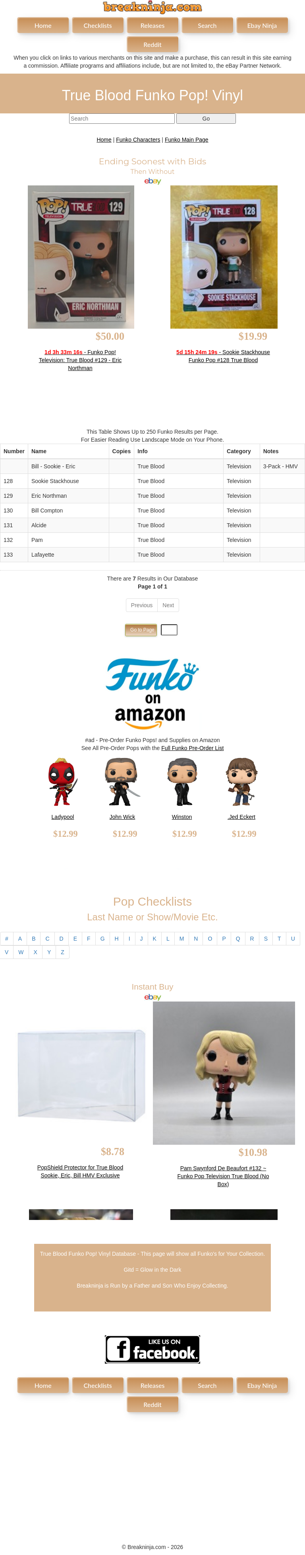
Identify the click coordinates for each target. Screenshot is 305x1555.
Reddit (152, 44)
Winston (182, 817)
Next (168, 605)
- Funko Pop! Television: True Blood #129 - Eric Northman (80, 360)
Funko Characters (138, 139)
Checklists (97, 25)
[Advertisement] (152, 1473)
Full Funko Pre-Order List (192, 748)
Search (207, 25)
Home (43, 25)
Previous (141, 605)
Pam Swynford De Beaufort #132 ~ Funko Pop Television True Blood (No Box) (223, 1176)
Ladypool (63, 817)
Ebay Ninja (262, 25)
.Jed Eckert (241, 817)
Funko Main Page (186, 139)
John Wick (122, 817)
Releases (153, 25)
